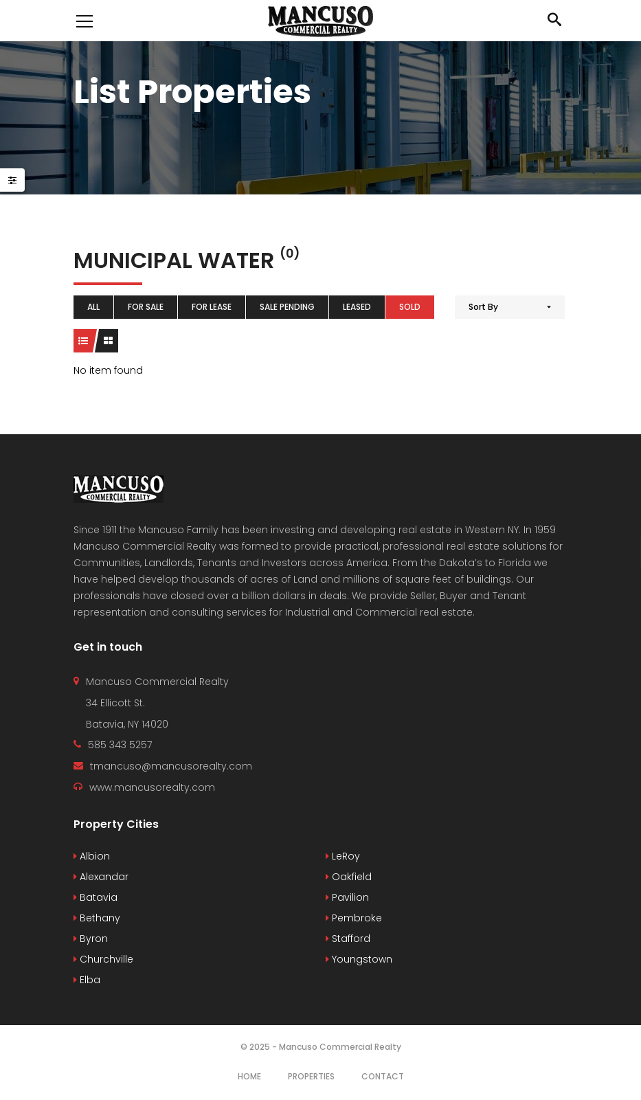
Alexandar (101, 877)
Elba (87, 980)
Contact (382, 1076)
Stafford (348, 938)
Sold (409, 307)
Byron (91, 938)
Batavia (95, 897)
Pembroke (354, 918)
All (93, 307)
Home (249, 1076)
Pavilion (347, 897)
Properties (311, 1076)
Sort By (483, 307)
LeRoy (343, 856)
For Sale (146, 307)
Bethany (97, 918)
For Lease (212, 307)
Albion (92, 856)
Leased (357, 307)
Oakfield (349, 877)
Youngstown (359, 959)
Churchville (103, 959)
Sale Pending (287, 307)
